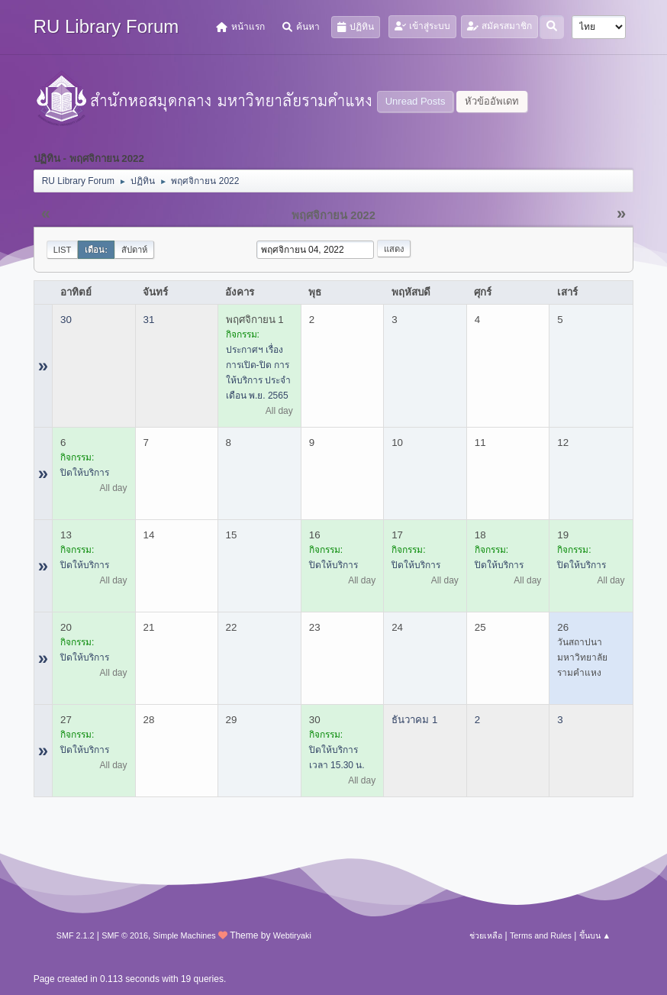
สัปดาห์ (134, 249)
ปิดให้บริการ (84, 472)
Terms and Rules (541, 935)
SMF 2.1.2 (75, 935)
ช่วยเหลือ (485, 935)
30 (66, 319)
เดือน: (96, 249)
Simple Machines (184, 935)
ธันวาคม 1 (414, 719)
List (62, 249)
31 (149, 319)
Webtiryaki (292, 935)
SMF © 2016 (125, 935)
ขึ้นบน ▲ (595, 935)
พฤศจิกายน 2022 (333, 215)
